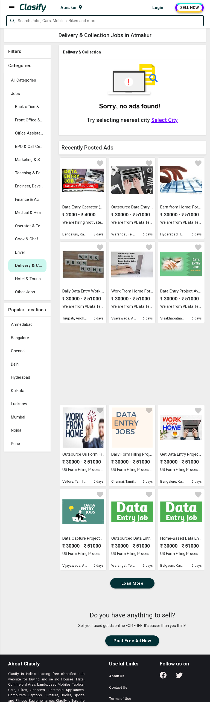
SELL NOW (189, 7)
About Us (116, 676)
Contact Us (118, 687)
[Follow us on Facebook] (163, 677)
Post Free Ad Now (132, 640)
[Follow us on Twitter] (179, 677)
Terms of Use (120, 699)
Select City (164, 120)
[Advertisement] (27, 536)
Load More (132, 583)
